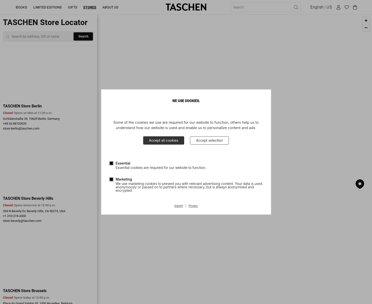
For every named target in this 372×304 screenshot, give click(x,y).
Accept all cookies (163, 140)
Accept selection (209, 140)
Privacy (193, 205)
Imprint (178, 205)
